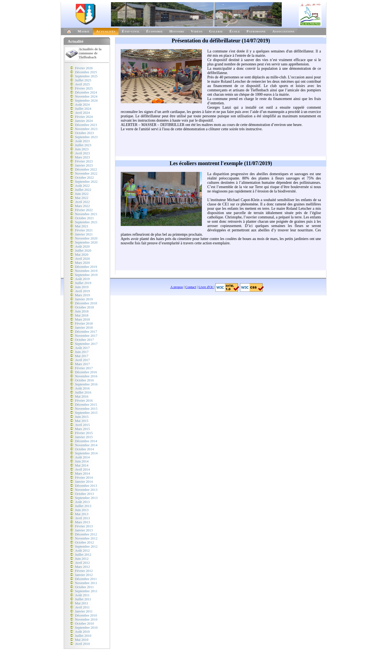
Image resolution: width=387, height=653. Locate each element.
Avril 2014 (82, 469)
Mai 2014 (81, 465)
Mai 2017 (81, 356)
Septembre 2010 (86, 627)
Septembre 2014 (86, 453)
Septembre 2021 (86, 222)
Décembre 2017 (86, 332)
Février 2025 (84, 88)
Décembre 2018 (86, 303)
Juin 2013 (81, 510)
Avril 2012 (82, 563)
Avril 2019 (82, 291)
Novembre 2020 (86, 238)
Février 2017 (84, 368)
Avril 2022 (82, 202)
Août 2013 (82, 502)
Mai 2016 (81, 396)
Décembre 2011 (86, 579)
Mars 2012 (82, 567)
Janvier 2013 (84, 530)
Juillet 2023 (83, 145)
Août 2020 (82, 246)
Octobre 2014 (84, 449)
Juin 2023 (81, 149)
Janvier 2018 (84, 327)
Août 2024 (82, 104)
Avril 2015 (82, 425)
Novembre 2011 (86, 583)
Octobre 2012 (84, 542)
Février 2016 (84, 400)
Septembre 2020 (86, 242)
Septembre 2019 (86, 275)
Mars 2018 (82, 319)
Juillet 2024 (83, 109)
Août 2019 (82, 279)
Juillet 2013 (83, 506)
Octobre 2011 (84, 587)
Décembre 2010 (86, 615)
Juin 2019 (81, 287)
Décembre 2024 (86, 92)
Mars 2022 (82, 206)
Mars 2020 (82, 263)
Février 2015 (84, 433)
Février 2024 (84, 117)
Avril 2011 (82, 607)
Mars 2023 (82, 157)
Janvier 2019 (84, 299)
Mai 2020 (81, 254)
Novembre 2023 (86, 129)
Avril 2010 (82, 644)
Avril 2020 (82, 259)
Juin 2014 (81, 461)
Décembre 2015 (86, 405)
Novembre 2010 (86, 619)
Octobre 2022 (84, 177)
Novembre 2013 (86, 490)
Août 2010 (82, 632)
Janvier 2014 (84, 482)
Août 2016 (82, 388)
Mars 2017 (82, 364)
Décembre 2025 (86, 72)
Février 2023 (84, 161)
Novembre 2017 (86, 336)
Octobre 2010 (84, 623)
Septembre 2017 (86, 344)
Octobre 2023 (84, 133)
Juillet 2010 (83, 636)
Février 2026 (84, 68)
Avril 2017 (82, 360)
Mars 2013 (82, 522)
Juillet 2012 (83, 555)
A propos (176, 287)
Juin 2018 (81, 311)
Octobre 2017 (84, 340)
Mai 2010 (81, 640)
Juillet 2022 (83, 190)
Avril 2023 (82, 153)
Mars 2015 (82, 429)
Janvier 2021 (84, 234)
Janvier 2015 (84, 437)
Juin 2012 (81, 559)
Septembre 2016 (86, 384)
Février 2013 (84, 526)
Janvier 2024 (84, 121)
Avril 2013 (82, 518)
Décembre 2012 (86, 534)
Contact (190, 287)
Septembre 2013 (86, 498)
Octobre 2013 (84, 494)
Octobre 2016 (84, 380)
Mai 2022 (81, 198)
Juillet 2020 (83, 250)
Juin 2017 (81, 352)
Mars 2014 (82, 473)
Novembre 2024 (86, 96)
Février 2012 (84, 571)
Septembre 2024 (86, 100)
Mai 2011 (81, 603)
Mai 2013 (81, 514)
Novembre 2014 (86, 445)
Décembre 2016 (86, 372)
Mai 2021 (81, 226)
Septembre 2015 (86, 413)
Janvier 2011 (84, 611)
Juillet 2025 (83, 80)
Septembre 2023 (86, 137)
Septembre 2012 (86, 546)
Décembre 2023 (86, 125)
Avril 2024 (82, 113)
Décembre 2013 (86, 486)
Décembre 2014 (86, 441)
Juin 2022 (81, 194)
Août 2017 (82, 348)
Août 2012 (82, 550)
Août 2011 (82, 595)
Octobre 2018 (84, 307)
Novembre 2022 (86, 173)
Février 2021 (84, 230)
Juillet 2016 (83, 392)
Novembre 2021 (86, 214)
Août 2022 (82, 186)
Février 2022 (84, 210)
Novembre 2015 (86, 409)
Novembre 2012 (86, 538)
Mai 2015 (81, 421)
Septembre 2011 (86, 591)
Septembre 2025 (86, 76)
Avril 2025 (82, 84)
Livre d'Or (206, 287)
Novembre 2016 (86, 376)
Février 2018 (84, 323)
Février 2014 (84, 477)
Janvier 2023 (84, 165)
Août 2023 (82, 141)
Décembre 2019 (86, 267)
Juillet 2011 (83, 599)
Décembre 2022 (86, 169)
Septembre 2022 (86, 182)
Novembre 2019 (86, 271)
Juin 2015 (81, 417)
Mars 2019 (82, 295)
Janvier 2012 (84, 575)
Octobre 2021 (84, 218)
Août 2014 (82, 457)
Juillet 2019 (83, 283)
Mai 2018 (81, 315)
